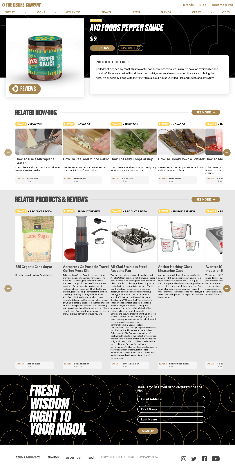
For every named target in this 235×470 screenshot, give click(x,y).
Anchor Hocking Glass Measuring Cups (190, 269)
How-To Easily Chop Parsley (141, 159)
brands (188, 4)
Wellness (73, 12)
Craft (196, 12)
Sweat (10, 12)
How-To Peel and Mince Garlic (91, 159)
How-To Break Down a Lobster (196, 159)
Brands (53, 457)
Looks (40, 12)
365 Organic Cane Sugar (33, 267)
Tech (136, 12)
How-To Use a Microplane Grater (35, 161)
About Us (73, 457)
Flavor (166, 12)
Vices (226, 12)
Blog (203, 4)
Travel (106, 12)
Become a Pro (222, 4)
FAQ (90, 457)
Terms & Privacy (28, 457)
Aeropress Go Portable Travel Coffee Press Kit (91, 269)
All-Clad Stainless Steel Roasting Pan (138, 269)
